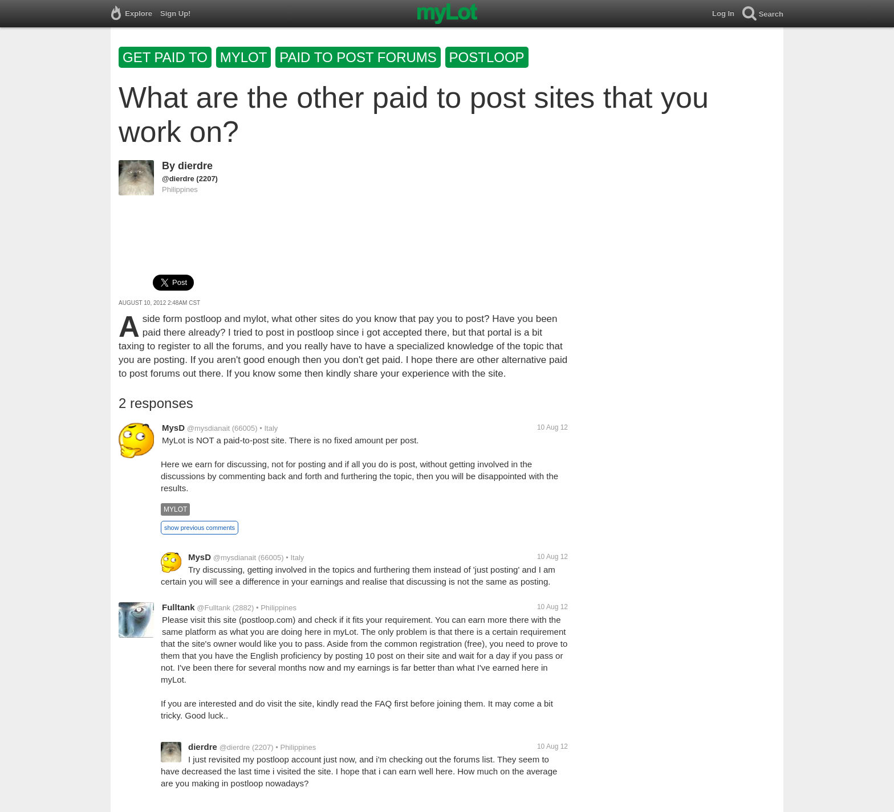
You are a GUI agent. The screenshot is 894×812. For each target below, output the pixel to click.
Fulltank (178, 607)
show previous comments (199, 527)
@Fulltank (213, 607)
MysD (173, 427)
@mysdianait (208, 428)
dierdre (195, 166)
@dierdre (178, 178)
